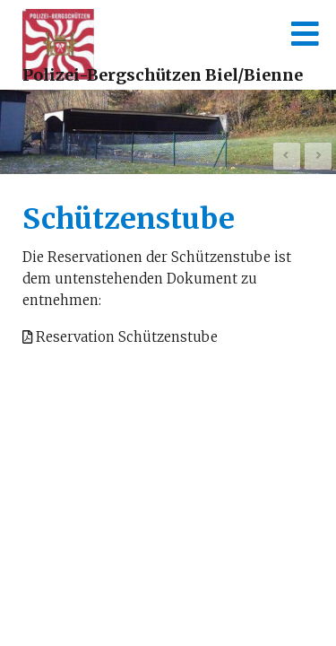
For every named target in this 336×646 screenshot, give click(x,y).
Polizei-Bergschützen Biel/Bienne (162, 75)
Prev (286, 156)
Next (318, 156)
